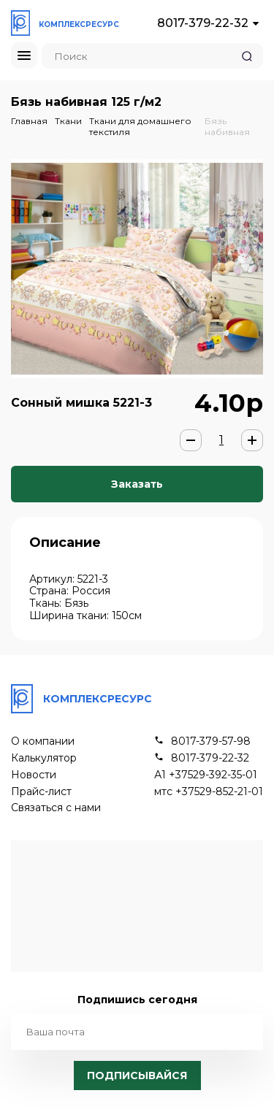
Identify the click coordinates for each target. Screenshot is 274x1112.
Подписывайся (137, 1075)
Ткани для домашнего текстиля (140, 126)
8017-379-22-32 (202, 23)
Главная (29, 120)
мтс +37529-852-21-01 (208, 792)
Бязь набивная (227, 126)
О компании (43, 741)
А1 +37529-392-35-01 (205, 775)
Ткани (68, 120)
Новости (33, 775)
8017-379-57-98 (211, 741)
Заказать (137, 484)
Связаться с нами (56, 808)
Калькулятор (44, 758)
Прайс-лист (41, 792)
